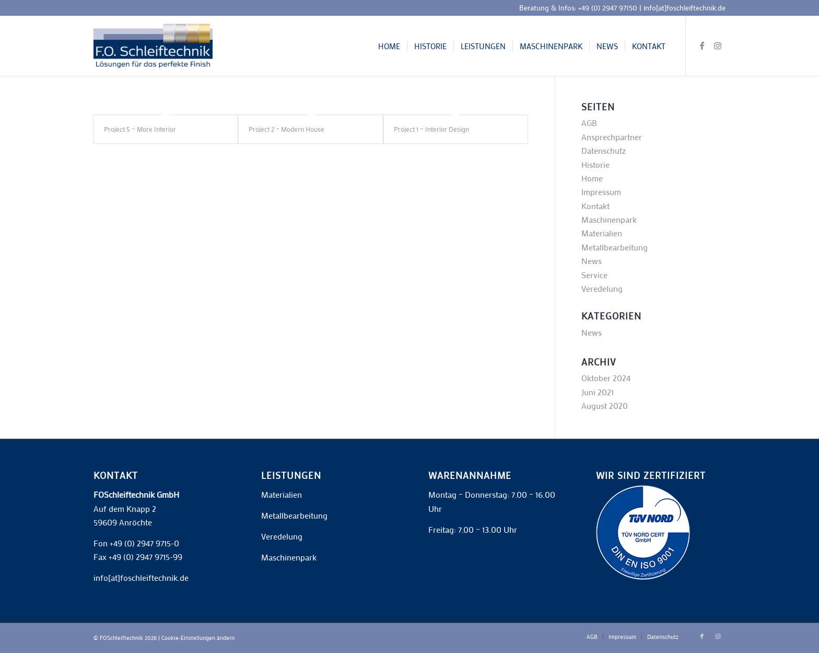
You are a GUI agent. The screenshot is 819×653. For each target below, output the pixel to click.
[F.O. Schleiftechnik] (153, 46)
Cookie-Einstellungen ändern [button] (198, 637)
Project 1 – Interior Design (431, 128)
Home (592, 178)
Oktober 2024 (605, 377)
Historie (595, 164)
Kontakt (595, 205)
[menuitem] (389, 46)
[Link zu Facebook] (702, 45)
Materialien (601, 232)
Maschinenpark (609, 219)
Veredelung (602, 288)
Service (594, 274)
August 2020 (604, 405)
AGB (589, 122)
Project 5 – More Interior (140, 128)
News (591, 260)
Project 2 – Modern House (286, 128)
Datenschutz (603, 150)
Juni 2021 (597, 391)
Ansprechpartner (611, 136)
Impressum (601, 191)
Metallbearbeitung (614, 247)
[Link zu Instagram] (718, 45)
